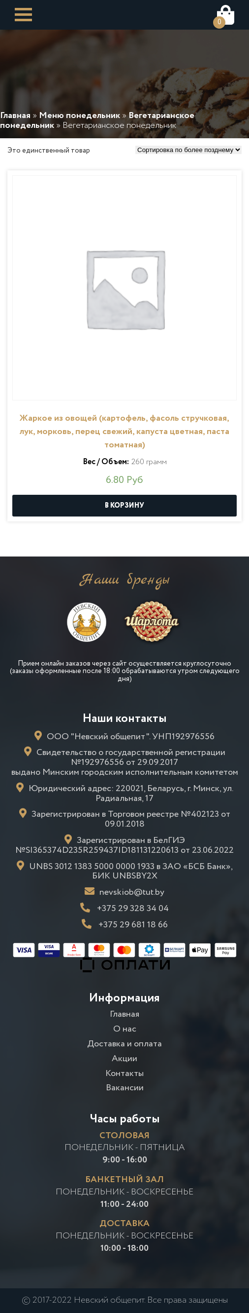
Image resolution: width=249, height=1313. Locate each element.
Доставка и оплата (124, 1043)
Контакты (124, 1073)
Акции (124, 1058)
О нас (124, 1029)
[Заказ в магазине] (188, 150)
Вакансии (125, 1087)
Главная (124, 1014)
